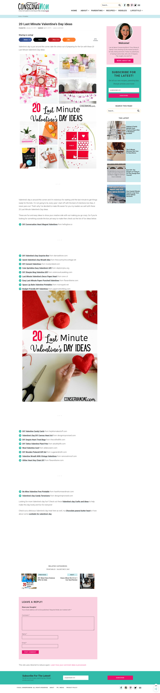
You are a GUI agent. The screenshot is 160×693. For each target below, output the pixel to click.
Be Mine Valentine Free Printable (35, 491)
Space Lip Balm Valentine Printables (37, 285)
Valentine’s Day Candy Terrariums (36, 496)
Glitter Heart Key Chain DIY (33, 460)
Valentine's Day (63, 569)
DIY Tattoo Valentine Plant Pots (35, 444)
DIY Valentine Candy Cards (33, 431)
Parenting (97, 10)
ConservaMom (33, 7)
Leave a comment (58, 28)
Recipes (110, 10)
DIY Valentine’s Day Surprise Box (35, 256)
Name (24, 634)
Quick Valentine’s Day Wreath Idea (36, 260)
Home (74, 10)
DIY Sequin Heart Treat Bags (34, 440)
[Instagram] (128, 5)
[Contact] (139, 5)
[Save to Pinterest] (54, 40)
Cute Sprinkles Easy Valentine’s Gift (37, 268)
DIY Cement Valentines (31, 264)
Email (24, 643)
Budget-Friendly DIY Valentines (35, 289)
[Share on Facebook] (25, 40)
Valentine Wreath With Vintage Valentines (39, 456)
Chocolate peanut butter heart (78, 511)
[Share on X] (40, 40)
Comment (26, 615)
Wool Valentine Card (30, 448)
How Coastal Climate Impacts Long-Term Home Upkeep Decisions (133, 193)
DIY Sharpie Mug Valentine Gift (35, 272)
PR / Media (60, 687)
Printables (51, 569)
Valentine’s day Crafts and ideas (76, 501)
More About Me (124, 61)
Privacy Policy (71, 687)
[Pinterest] (131, 5)
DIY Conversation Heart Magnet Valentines (40, 224)
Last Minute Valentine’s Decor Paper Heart (39, 276)
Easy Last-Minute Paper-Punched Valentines (40, 280)
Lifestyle (136, 10)
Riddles (122, 10)
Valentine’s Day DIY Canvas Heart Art (37, 435)
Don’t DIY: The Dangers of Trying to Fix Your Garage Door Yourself (133, 172)
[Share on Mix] (69, 40)
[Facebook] (124, 5)
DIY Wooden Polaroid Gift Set (34, 452)
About (84, 10)
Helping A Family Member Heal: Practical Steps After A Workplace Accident (133, 130)
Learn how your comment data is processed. (68, 665)
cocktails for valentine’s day (40, 514)
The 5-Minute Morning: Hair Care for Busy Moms (132, 151)
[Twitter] (135, 5)
